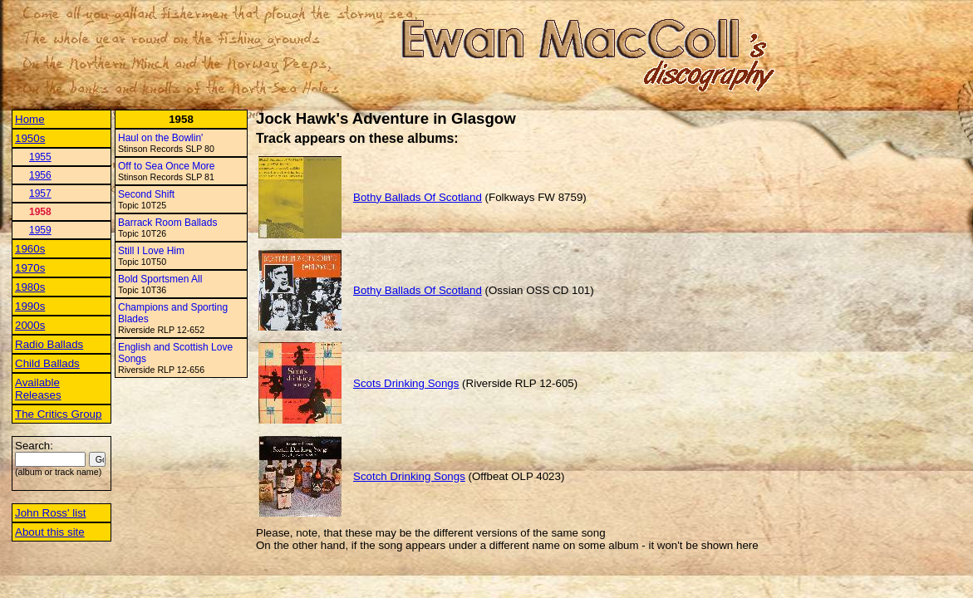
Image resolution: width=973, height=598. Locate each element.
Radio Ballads (49, 344)
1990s (30, 306)
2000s (30, 325)
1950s (30, 138)
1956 (40, 175)
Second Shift (146, 194)
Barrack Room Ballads (167, 222)
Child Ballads (47, 363)
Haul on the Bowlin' (160, 138)
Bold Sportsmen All (160, 279)
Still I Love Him (151, 251)
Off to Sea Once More (166, 166)
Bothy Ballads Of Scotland (417, 197)
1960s (30, 249)
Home (30, 119)
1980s (30, 287)
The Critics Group (58, 414)
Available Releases (38, 388)
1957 (40, 193)
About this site (50, 532)
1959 (40, 230)
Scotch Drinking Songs (409, 476)
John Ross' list (50, 513)
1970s (30, 268)
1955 (40, 157)
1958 (40, 212)
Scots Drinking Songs (406, 383)
